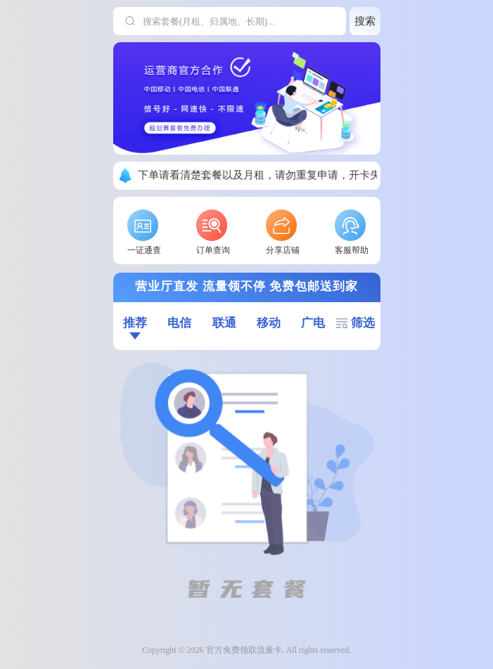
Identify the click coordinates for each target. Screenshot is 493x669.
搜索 (365, 21)
